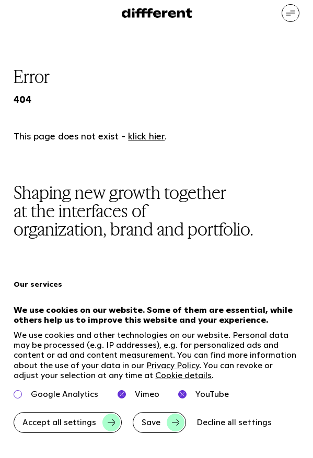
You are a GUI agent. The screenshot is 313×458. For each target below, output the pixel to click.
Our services (38, 284)
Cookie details (183, 375)
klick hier (146, 136)
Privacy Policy (172, 365)
